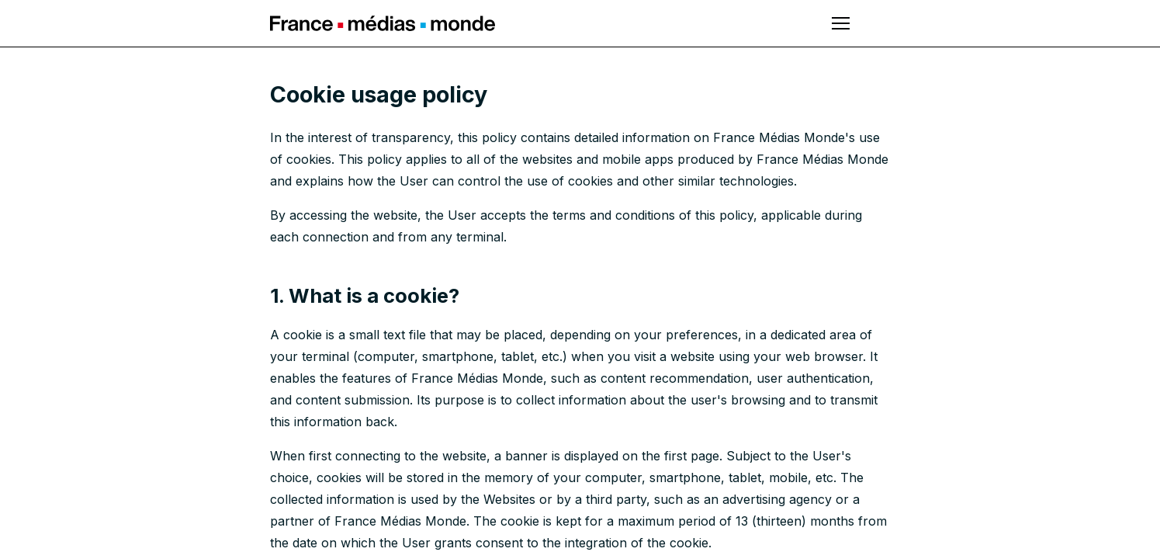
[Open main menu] (841, 23)
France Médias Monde (382, 23)
